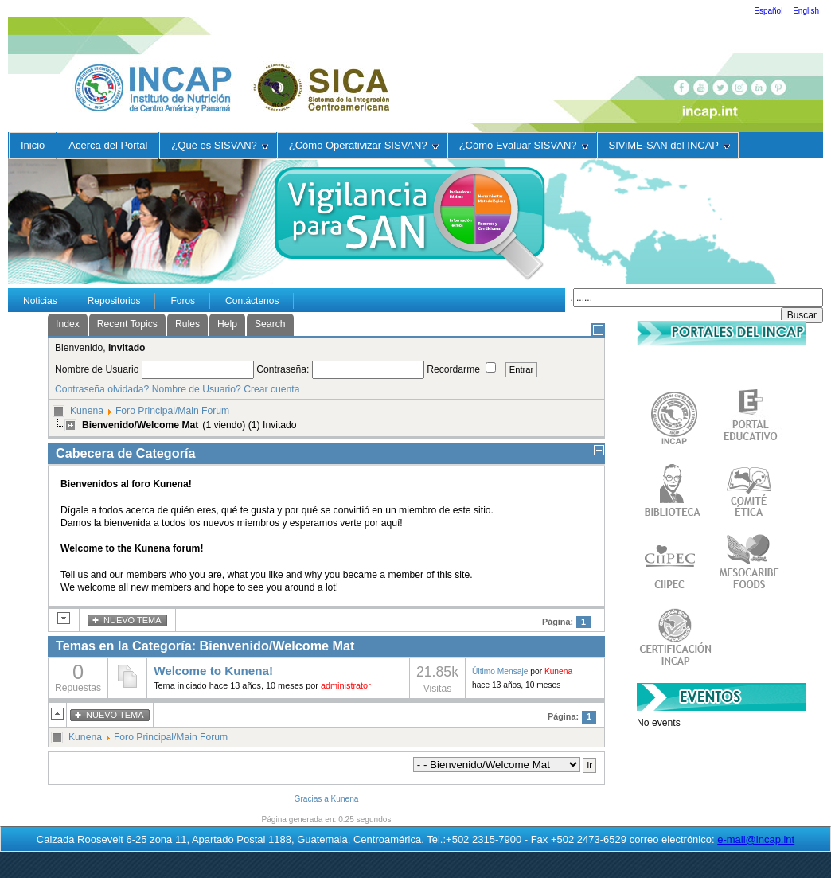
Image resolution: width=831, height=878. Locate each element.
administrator (346, 685)
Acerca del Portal (107, 145)
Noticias (40, 300)
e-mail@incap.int (755, 839)
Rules (187, 324)
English (806, 10)
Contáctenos (252, 300)
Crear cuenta (271, 389)
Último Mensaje (500, 671)
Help (227, 324)
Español (769, 10)
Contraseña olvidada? (102, 389)
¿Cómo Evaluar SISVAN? (523, 145)
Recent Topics (127, 324)
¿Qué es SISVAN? (219, 145)
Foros (182, 300)
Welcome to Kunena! (213, 670)
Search (270, 324)
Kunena (86, 410)
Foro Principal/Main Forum (172, 410)
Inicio (33, 145)
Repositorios (114, 300)
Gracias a (312, 798)
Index (68, 324)
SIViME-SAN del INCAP (669, 145)
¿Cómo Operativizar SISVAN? (364, 145)
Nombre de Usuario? (196, 389)
